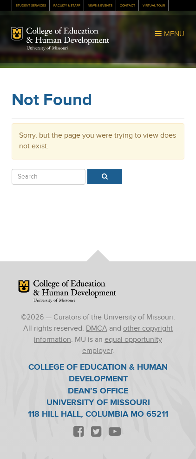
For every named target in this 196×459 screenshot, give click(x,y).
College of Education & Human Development (67, 36)
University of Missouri (47, 48)
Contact (127, 5)
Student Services (31, 5)
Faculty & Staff (66, 5)
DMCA (96, 328)
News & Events (100, 5)
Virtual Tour (154, 5)
